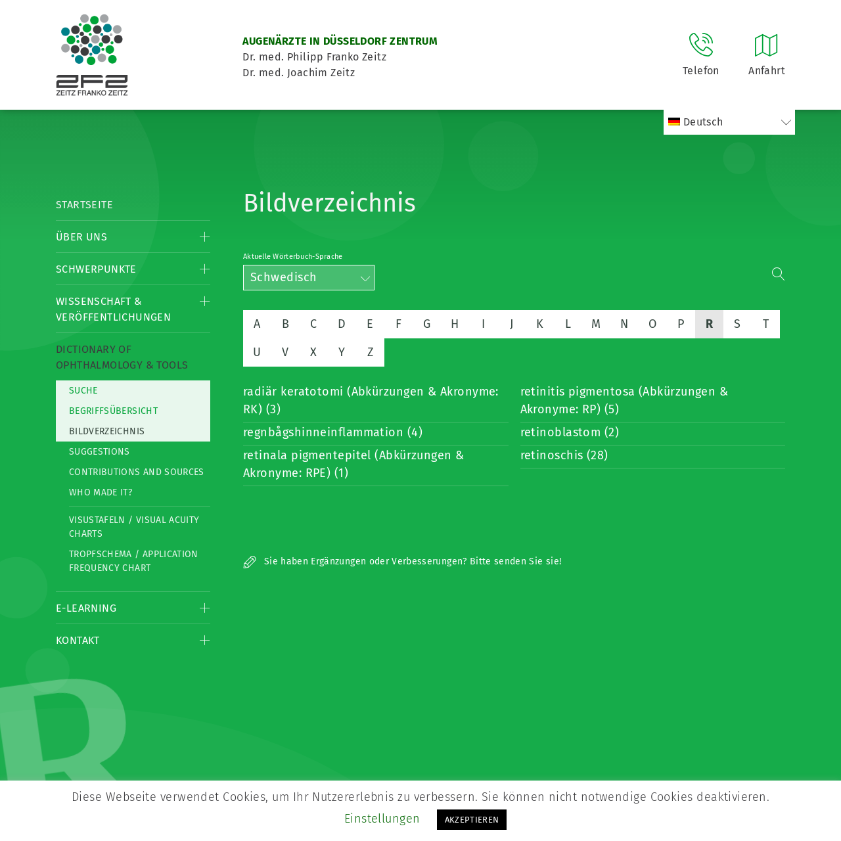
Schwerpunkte (96, 269)
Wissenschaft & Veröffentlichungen (113, 309)
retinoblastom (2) (570, 432)
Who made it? (100, 492)
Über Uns (81, 237)
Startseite (84, 204)
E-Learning (86, 608)
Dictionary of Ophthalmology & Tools (122, 357)
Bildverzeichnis (107, 431)
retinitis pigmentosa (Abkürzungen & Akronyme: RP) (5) (624, 400)
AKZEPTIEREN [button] (472, 820)
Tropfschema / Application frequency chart (133, 561)
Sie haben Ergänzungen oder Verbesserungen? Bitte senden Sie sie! (402, 561)
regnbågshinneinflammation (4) (332, 432)
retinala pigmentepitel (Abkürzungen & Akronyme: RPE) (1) (354, 464)
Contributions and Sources (136, 472)
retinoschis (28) (564, 455)
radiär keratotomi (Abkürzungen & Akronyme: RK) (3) (371, 400)
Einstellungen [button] (382, 818)
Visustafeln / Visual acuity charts (134, 526)
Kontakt (78, 640)
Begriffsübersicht (113, 411)
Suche (83, 390)
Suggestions (99, 451)
